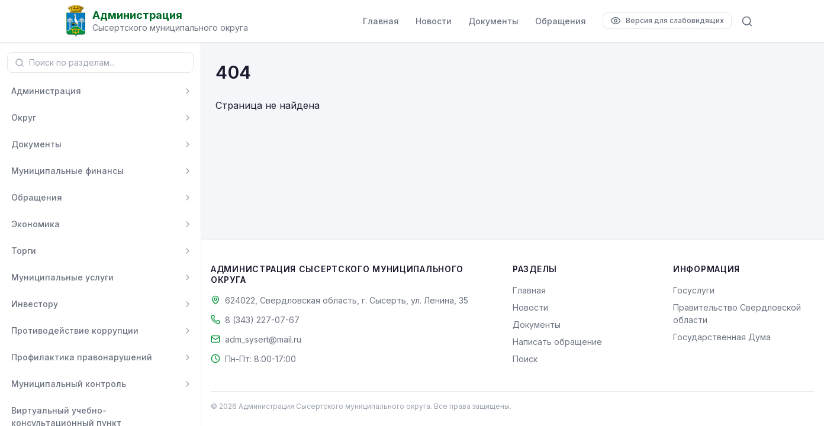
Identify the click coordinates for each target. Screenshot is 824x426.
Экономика (35, 224)
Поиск (525, 359)
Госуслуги (693, 290)
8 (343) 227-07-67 (262, 320)
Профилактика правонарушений (81, 357)
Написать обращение (557, 342)
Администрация (46, 91)
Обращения (560, 21)
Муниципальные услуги (62, 277)
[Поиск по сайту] (747, 21)
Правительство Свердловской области (737, 313)
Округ (23, 117)
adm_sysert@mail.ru (263, 339)
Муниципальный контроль (68, 384)
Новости (434, 21)
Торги (23, 251)
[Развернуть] (187, 91)
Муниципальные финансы (67, 171)
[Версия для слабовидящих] (667, 20)
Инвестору (34, 304)
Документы (493, 21)
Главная (381, 21)
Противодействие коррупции (75, 330)
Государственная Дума (722, 337)
